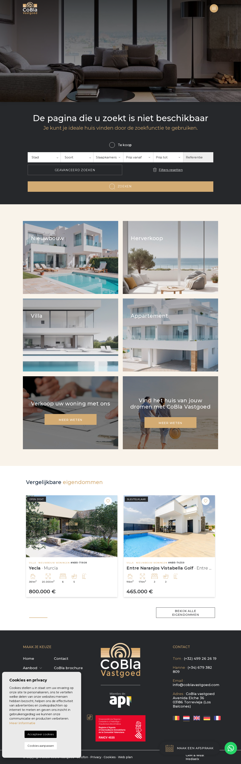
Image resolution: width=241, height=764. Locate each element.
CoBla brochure (68, 668)
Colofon (82, 757)
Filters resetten (171, 170)
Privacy (95, 757)
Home (28, 658)
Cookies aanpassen (40, 745)
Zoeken (125, 186)
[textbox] (44, 157)
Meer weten (70, 420)
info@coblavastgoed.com (196, 685)
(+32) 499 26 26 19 (200, 658)
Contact (61, 658)
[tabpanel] (71, 546)
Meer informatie (22, 723)
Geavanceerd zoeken (75, 170)
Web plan (125, 757)
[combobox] (44, 157)
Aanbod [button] (30, 668)
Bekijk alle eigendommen (185, 613)
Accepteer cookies (40, 734)
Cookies (110, 757)
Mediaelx (192, 759)
